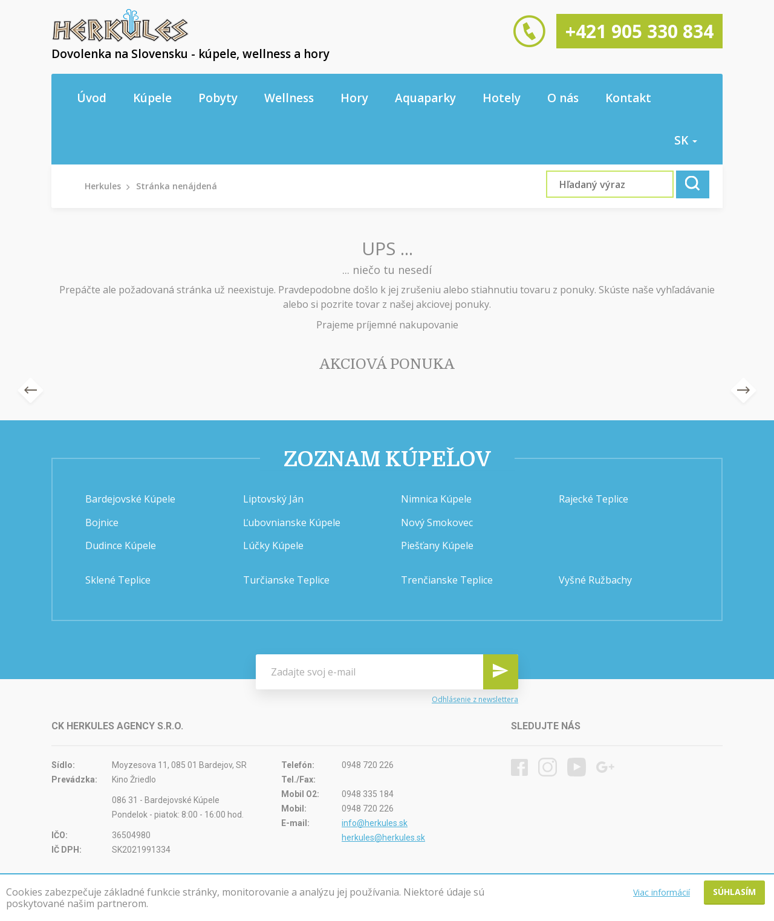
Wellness (289, 98)
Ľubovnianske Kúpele (291, 522)
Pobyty (218, 98)
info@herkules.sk (375, 823)
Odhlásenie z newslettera (475, 699)
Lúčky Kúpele (273, 545)
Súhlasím (734, 891)
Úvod (91, 98)
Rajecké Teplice (593, 499)
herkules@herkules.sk (383, 837)
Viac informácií (661, 892)
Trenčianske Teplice (447, 580)
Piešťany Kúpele (437, 545)
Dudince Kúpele (120, 545)
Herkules (103, 186)
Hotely (502, 98)
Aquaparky (425, 98)
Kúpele (152, 98)
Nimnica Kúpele (436, 499)
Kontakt (628, 98)
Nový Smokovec (437, 522)
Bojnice (102, 522)
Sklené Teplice (118, 580)
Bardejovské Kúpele (130, 499)
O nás (563, 98)
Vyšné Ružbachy (595, 580)
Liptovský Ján (273, 499)
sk (685, 140)
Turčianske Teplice (286, 580)
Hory (354, 98)
